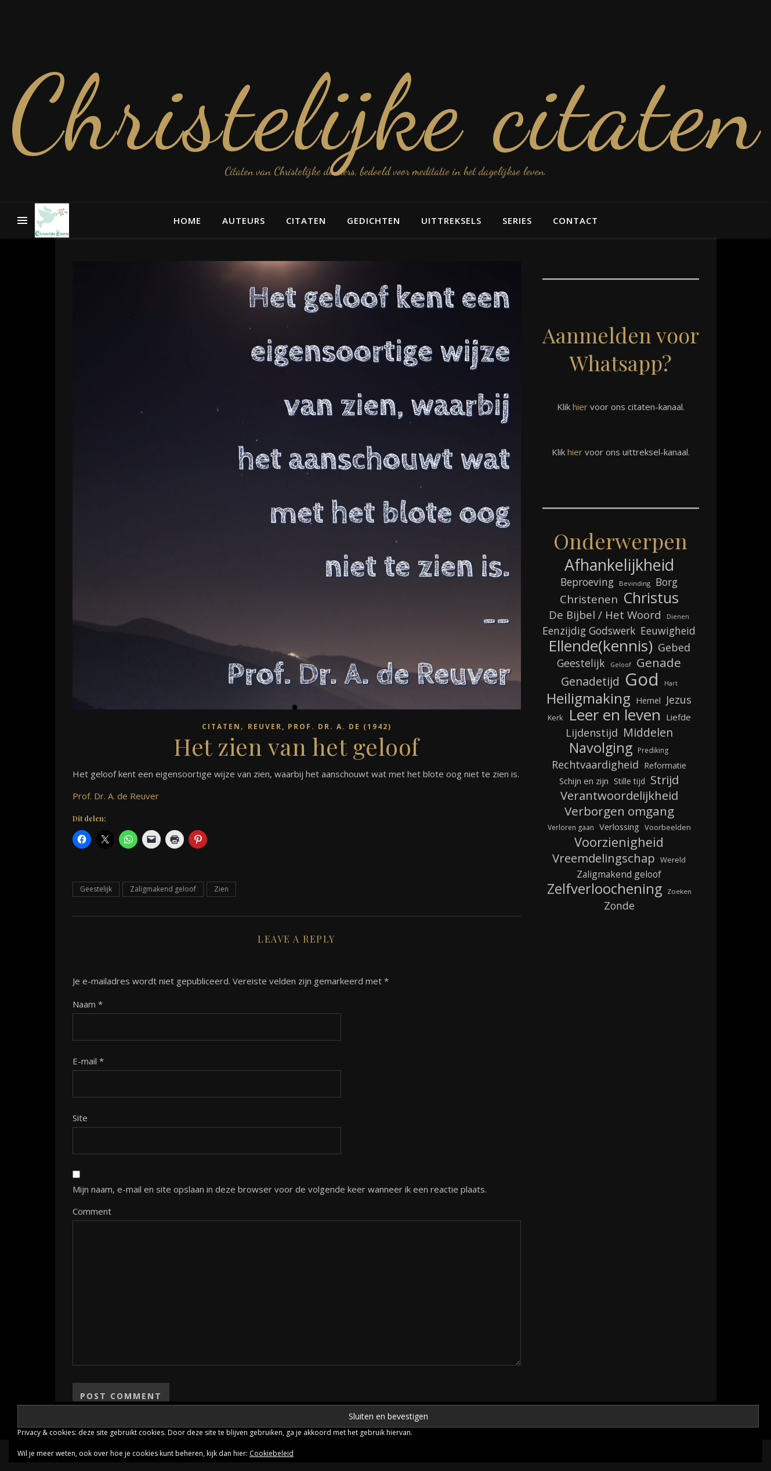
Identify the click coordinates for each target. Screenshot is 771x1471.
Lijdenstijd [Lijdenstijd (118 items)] (592, 733)
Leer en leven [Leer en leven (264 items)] (615, 715)
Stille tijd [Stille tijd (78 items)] (629, 781)
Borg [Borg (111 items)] (667, 582)
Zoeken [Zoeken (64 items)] (679, 891)
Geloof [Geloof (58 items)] (620, 665)
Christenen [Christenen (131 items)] (589, 599)
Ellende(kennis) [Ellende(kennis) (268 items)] (600, 646)
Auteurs (243, 220)
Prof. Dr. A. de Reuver (116, 796)
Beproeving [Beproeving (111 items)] (587, 582)
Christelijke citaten (385, 113)
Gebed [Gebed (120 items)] (674, 647)
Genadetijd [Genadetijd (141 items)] (590, 681)
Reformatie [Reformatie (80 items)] (665, 765)
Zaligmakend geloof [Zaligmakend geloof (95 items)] (619, 874)
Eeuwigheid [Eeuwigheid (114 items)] (668, 630)
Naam (88, 1004)
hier (580, 406)
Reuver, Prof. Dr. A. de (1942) (320, 726)
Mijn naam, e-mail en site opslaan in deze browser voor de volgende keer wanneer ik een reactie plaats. (280, 1189)
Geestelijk (96, 889)
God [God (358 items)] (642, 679)
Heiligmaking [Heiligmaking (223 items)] (588, 698)
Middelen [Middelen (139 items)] (648, 732)
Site (80, 1118)
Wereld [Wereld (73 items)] (673, 859)
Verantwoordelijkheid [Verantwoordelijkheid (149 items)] (619, 795)
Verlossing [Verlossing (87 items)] (619, 826)
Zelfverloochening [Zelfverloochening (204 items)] (604, 889)
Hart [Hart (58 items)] (671, 683)
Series (517, 220)
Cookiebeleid (271, 1453)
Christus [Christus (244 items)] (651, 597)
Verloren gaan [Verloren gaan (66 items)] (571, 827)
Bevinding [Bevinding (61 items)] (634, 583)
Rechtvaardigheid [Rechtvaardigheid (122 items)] (595, 764)
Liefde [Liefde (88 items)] (678, 717)
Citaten (306, 220)
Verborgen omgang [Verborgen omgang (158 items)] (619, 811)
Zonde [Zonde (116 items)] (619, 905)
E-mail (88, 1061)
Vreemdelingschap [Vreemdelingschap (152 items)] (603, 858)
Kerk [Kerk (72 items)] (555, 717)
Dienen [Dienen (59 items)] (678, 616)
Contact (575, 220)
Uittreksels (451, 220)
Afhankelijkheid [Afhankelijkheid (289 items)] (619, 564)
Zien (221, 889)
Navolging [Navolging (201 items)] (600, 748)
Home (187, 220)
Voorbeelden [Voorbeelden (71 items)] (668, 827)
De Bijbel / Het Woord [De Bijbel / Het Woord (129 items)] (605, 614)
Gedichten (373, 220)
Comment (92, 1211)
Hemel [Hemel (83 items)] (648, 700)
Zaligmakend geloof (163, 889)
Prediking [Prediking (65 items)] (653, 750)
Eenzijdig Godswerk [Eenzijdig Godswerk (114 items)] (588, 630)
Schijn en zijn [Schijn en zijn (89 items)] (584, 781)
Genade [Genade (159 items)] (658, 662)
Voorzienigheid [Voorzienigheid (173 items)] (619, 842)
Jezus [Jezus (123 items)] (679, 699)
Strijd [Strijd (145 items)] (664, 780)
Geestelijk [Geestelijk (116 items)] (581, 663)
